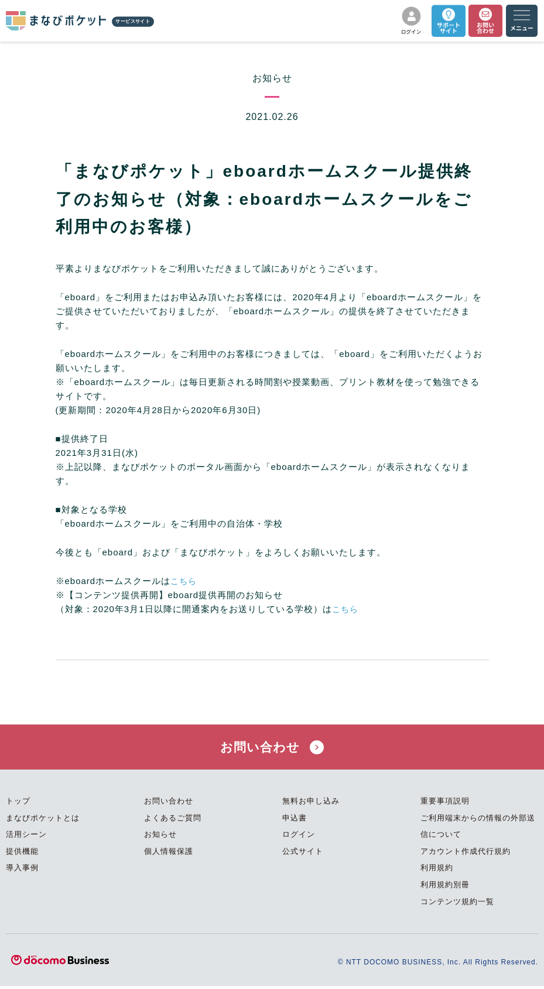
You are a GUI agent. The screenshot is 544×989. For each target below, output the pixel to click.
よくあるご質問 (172, 820)
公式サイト (302, 854)
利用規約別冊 (445, 887)
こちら (184, 581)
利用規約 (436, 870)
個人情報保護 (168, 854)
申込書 (294, 820)
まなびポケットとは (43, 820)
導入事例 (22, 870)
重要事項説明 (445, 803)
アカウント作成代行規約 (465, 854)
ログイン (298, 837)
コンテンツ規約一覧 (457, 903)
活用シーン (26, 837)
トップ (18, 803)
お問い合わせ (272, 748)
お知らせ (160, 837)
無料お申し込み (311, 803)
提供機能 (22, 854)
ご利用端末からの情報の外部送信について (477, 829)
